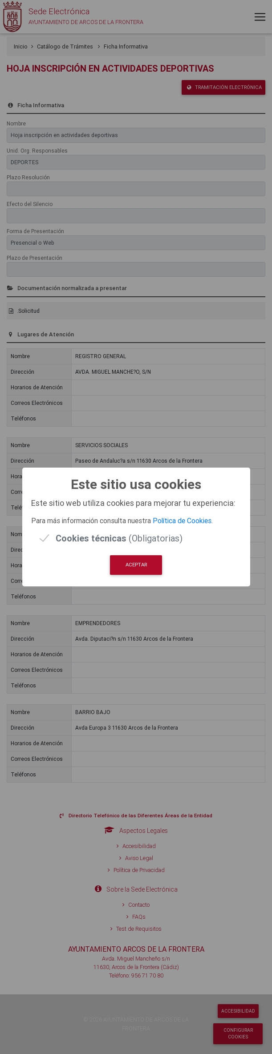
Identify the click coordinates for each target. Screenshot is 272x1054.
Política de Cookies (182, 520)
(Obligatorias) (119, 538)
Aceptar (136, 564)
